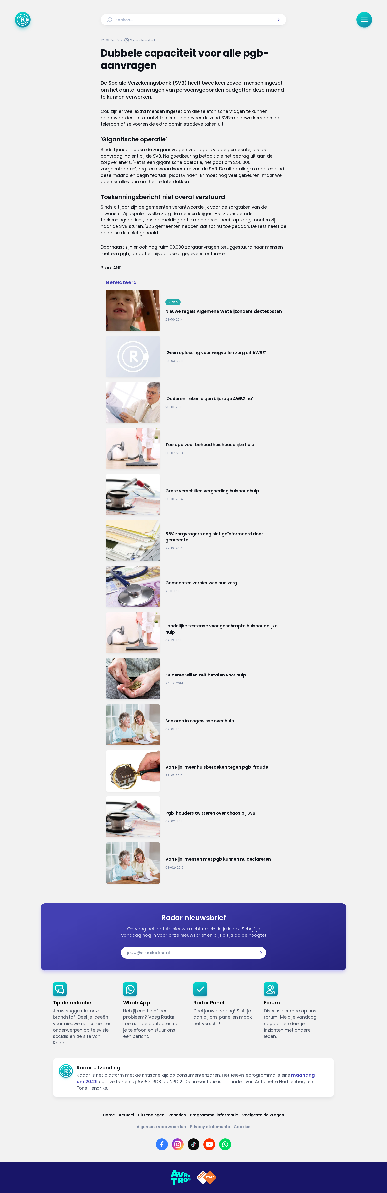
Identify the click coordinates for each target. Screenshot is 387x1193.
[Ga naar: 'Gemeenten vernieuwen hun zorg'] (196, 586)
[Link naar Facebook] (162, 1144)
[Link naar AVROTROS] (180, 1177)
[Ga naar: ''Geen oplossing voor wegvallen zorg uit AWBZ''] (196, 356)
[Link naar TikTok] (193, 1144)
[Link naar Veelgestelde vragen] (263, 1115)
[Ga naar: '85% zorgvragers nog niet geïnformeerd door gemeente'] (196, 540)
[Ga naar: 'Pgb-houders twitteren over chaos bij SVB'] (196, 817)
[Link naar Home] (109, 1115)
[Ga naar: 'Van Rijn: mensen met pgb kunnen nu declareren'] (196, 863)
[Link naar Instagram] (178, 1144)
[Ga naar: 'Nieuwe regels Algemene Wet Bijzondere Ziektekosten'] (196, 310)
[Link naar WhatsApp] (225, 1144)
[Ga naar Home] (23, 20)
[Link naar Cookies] (242, 1127)
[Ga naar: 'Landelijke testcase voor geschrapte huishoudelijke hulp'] (196, 633)
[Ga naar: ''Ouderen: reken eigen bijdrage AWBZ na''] (196, 402)
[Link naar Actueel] (126, 1115)
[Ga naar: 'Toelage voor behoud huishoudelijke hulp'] (196, 448)
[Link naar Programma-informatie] (214, 1115)
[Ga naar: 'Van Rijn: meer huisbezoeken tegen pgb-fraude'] (196, 771)
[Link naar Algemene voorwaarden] (161, 1127)
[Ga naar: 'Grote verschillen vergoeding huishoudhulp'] (196, 494)
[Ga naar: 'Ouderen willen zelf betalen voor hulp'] (196, 678)
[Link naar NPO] (206, 1177)
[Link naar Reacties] (177, 1115)
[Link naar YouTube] (209, 1144)
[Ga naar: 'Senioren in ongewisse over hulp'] (196, 725)
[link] (84, 1014)
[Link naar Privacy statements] (210, 1127)
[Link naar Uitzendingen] (151, 1115)
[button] (277, 20)
